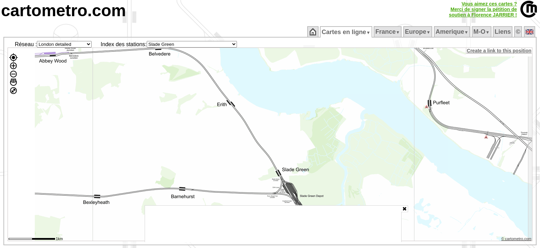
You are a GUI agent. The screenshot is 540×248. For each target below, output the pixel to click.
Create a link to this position (499, 50)
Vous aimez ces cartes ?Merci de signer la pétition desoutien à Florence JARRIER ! (483, 9)
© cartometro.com (517, 240)
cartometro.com (63, 10)
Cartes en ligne (346, 32)
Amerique (452, 31)
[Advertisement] (273, 223)
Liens (503, 31)
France (388, 31)
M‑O (482, 31)
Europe (418, 31)
